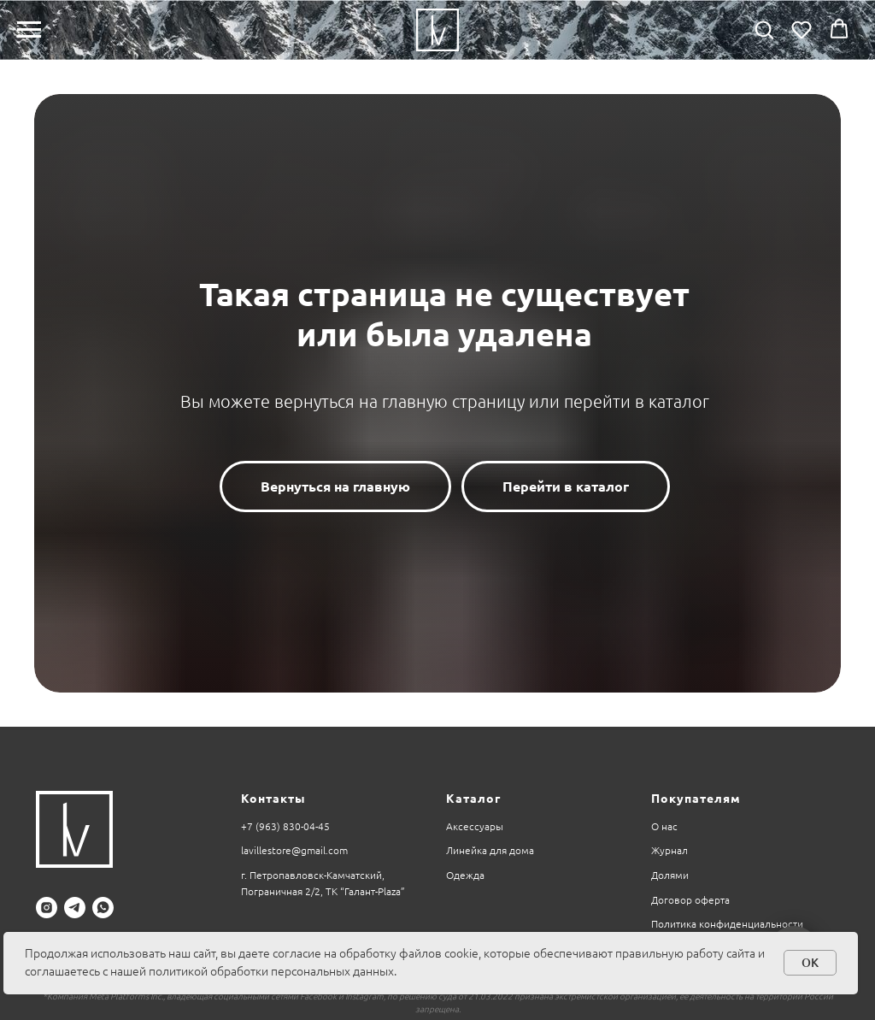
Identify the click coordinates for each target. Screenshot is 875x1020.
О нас (664, 826)
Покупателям (696, 798)
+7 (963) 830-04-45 (285, 826)
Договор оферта (690, 899)
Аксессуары (474, 826)
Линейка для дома (490, 850)
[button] (764, 29)
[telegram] (74, 907)
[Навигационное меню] (29, 29)
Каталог (473, 798)
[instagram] (46, 907)
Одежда (465, 875)
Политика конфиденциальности (727, 923)
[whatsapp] (103, 907)
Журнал (669, 850)
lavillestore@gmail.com (294, 850)
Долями (670, 875)
